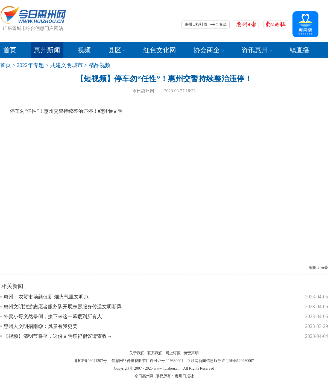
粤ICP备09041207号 (90, 361)
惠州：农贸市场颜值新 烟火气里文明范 (46, 297)
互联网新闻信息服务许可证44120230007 (220, 361)
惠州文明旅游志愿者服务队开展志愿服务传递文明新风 (63, 306)
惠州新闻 (47, 50)
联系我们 (155, 353)
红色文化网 (159, 50)
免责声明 (191, 353)
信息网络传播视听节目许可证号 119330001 (147, 361)
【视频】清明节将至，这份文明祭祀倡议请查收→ (58, 336)
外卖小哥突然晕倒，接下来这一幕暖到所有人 (53, 316)
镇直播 (299, 50)
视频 (84, 50)
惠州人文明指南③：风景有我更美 (40, 326)
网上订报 (173, 353)
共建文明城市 (66, 65)
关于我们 (137, 353)
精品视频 (99, 65)
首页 (9, 50)
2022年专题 (30, 65)
